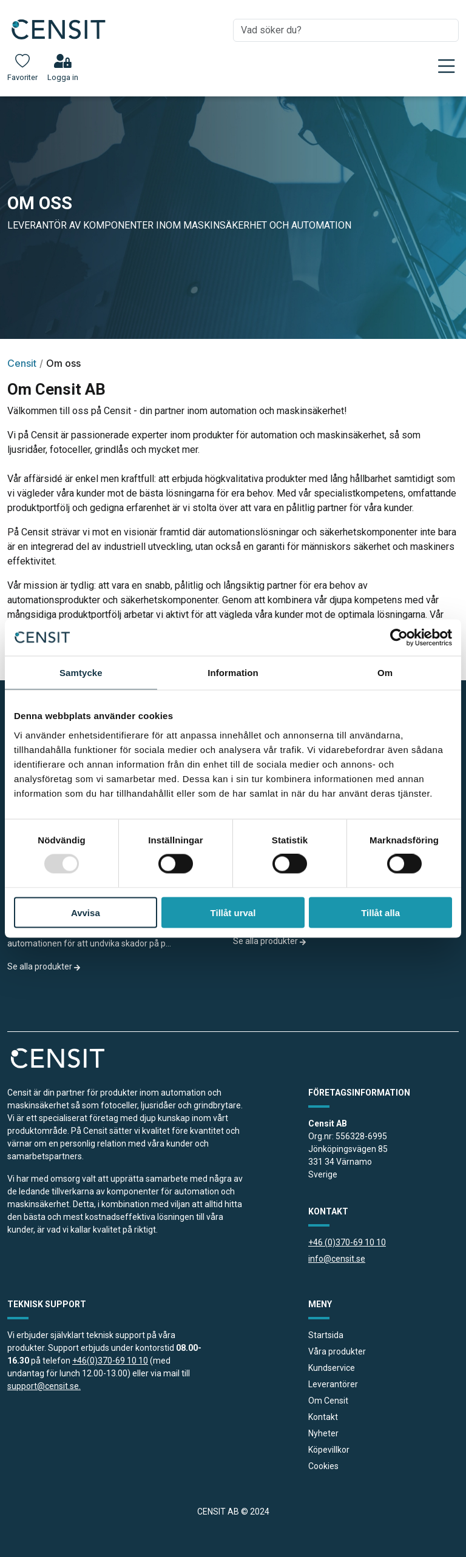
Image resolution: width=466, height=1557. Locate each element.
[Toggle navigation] (446, 66)
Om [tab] (385, 673)
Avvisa (85, 912)
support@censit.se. (44, 1386)
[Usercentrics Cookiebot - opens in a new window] (399, 638)
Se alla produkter (44, 966)
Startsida (325, 1335)
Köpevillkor (329, 1450)
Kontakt (323, 1417)
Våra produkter (337, 1351)
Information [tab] (233, 673)
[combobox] (346, 30)
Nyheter (323, 1433)
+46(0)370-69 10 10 (110, 1360)
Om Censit (328, 1400)
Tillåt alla (380, 912)
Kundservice (331, 1368)
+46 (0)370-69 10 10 (347, 1242)
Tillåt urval (233, 912)
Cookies (323, 1466)
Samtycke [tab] (81, 673)
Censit (21, 363)
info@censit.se (336, 1259)
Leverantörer (333, 1384)
